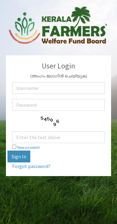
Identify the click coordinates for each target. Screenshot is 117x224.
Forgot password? (31, 166)
